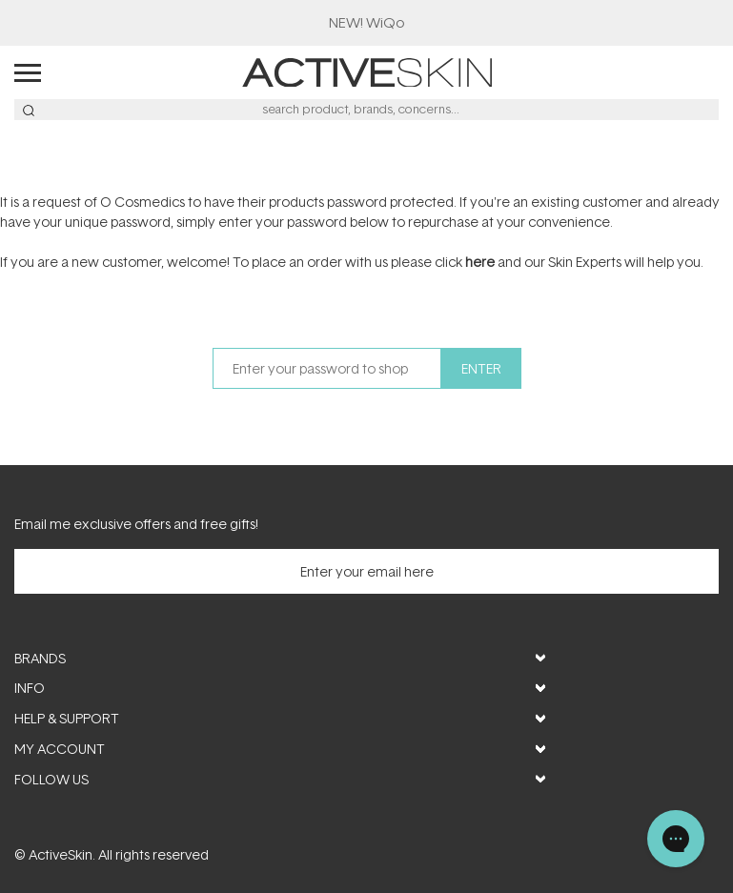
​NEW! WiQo (367, 22)
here (480, 262)
